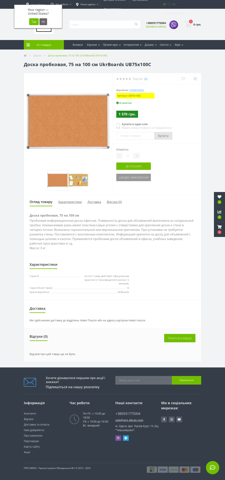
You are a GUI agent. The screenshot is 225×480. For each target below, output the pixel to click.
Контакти (30, 413)
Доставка (94, 202)
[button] (61, 4)
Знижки (77, 44)
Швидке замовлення (134, 177)
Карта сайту (32, 446)
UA (173, 4)
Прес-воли (79, 54)
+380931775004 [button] (128, 413)
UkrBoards (136, 90)
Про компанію (33, 435)
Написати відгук (180, 338)
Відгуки (28, 419)
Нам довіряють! (112, 8)
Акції (27, 452)
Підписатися (186, 380)
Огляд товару (41, 201)
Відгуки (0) (114, 202)
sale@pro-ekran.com (129, 420)
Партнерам (31, 441)
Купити (163, 136)
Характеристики (70, 202)
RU (164, 4)
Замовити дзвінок (156, 26)
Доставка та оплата (36, 424)
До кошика (133, 166)
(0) (145, 79)
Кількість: (122, 149)
